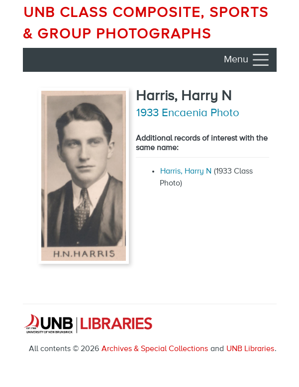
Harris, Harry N (185, 172)
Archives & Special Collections (154, 349)
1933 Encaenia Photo (187, 113)
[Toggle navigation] (247, 60)
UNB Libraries (250, 349)
